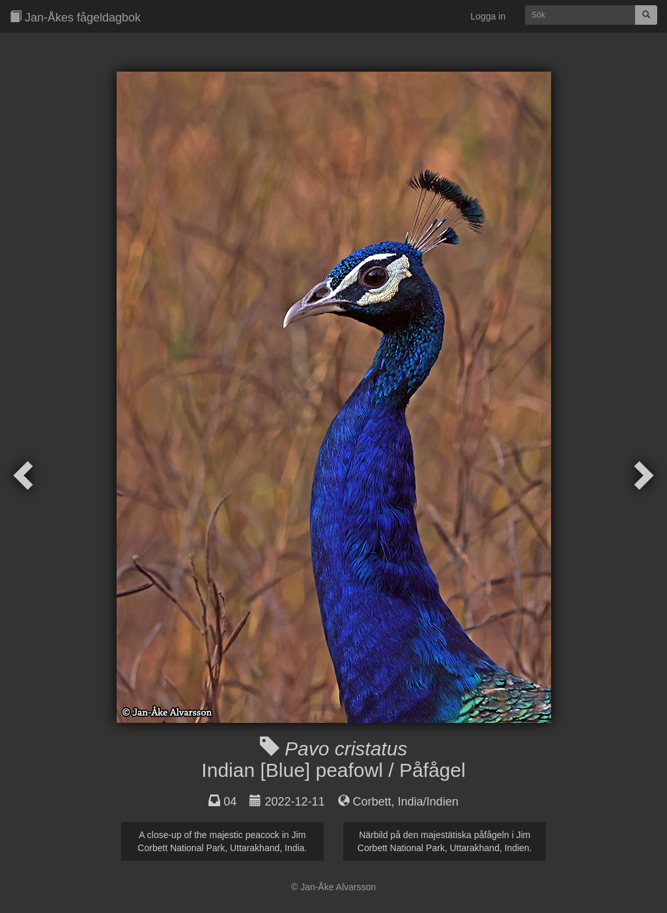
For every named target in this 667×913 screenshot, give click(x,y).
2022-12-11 (294, 801)
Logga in (487, 16)
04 (229, 801)
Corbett (372, 801)
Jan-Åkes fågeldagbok (75, 17)
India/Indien (428, 801)
